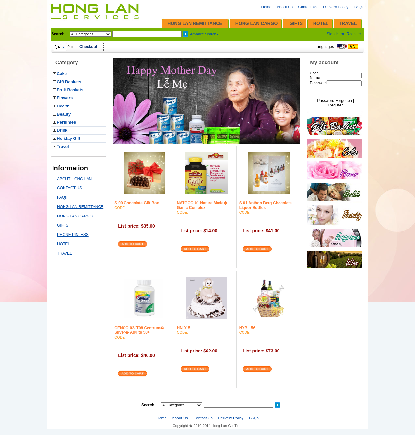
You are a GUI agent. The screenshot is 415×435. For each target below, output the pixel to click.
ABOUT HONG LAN (74, 179)
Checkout (88, 46)
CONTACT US (69, 188)
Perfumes (66, 122)
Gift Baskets (69, 81)
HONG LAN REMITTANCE (194, 23)
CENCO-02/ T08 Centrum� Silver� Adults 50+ (139, 330)
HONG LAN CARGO (256, 23)
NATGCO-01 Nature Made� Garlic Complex (202, 205)
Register (354, 34)
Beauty (64, 114)
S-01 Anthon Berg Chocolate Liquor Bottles (265, 205)
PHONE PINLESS (73, 234)
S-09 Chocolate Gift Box (136, 203)
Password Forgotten (334, 100)
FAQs (358, 7)
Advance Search (203, 34)
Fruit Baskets (70, 89)
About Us (285, 7)
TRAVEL (348, 23)
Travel (63, 146)
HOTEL (320, 23)
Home (266, 7)
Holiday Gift (68, 138)
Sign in (333, 34)
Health (63, 106)
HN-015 (183, 328)
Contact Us (307, 7)
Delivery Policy (336, 7)
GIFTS (296, 23)
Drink (62, 130)
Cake (62, 73)
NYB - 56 (247, 328)
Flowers (65, 97)
